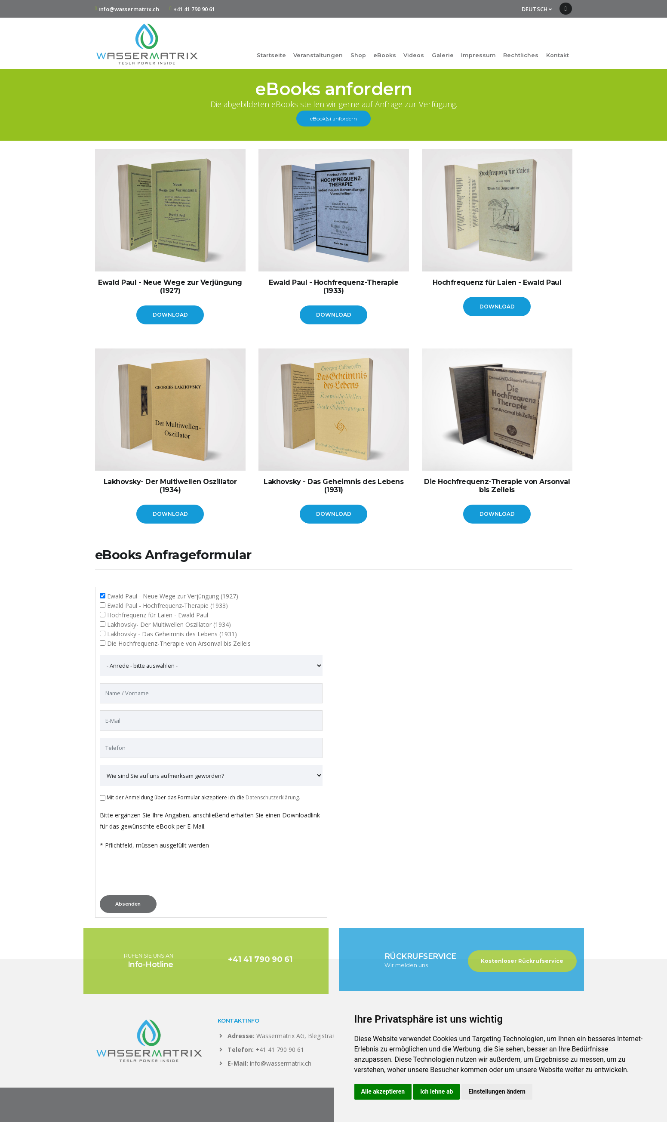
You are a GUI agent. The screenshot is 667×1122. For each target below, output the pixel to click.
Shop (358, 55)
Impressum (478, 55)
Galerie (443, 55)
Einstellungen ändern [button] (497, 1091)
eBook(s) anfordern (333, 118)
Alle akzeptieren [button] (383, 1091)
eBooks (384, 55)
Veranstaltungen (318, 55)
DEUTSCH (537, 9)
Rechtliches (520, 55)
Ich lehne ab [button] (436, 1091)
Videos (413, 55)
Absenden (128, 904)
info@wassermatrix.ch (128, 9)
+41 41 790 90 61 (194, 9)
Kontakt (557, 55)
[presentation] (165, 875)
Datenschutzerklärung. (273, 797)
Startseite (271, 55)
